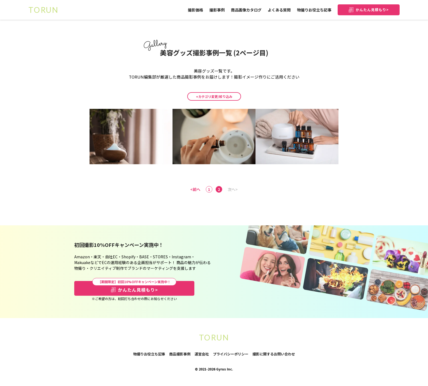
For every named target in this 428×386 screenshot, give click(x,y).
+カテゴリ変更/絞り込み (214, 96)
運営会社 (202, 354)
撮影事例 (217, 10)
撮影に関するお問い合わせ (273, 354)
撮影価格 (195, 10)
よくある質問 (279, 10)
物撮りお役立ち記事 (314, 10)
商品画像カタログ (246, 10)
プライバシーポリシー (230, 354)
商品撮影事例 (180, 354)
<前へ (195, 189)
